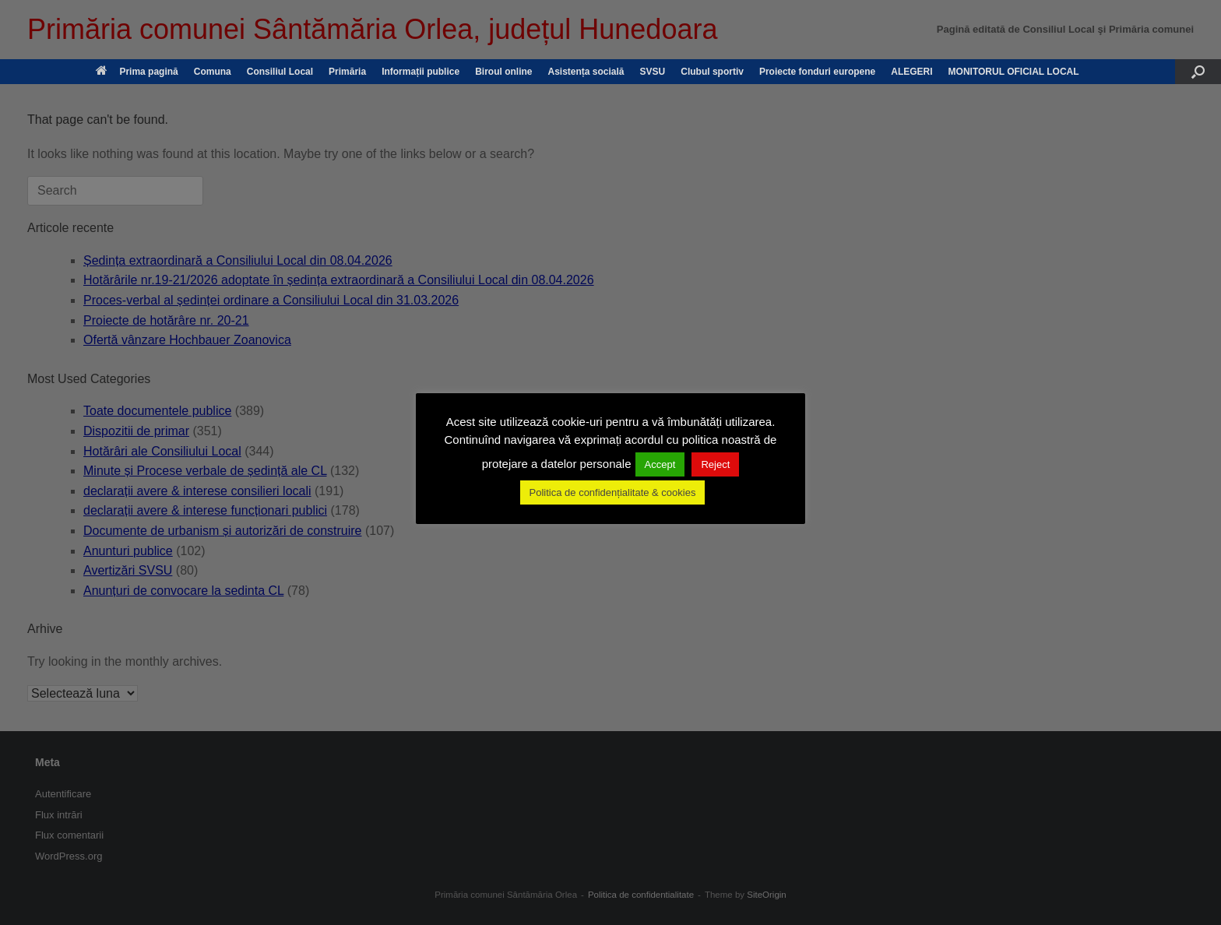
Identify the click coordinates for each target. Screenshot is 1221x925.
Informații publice (420, 71)
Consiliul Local (280, 71)
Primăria (347, 71)
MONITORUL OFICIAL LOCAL (1013, 71)
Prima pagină (137, 71)
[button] (1198, 71)
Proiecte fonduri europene (817, 71)
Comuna (212, 71)
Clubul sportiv (712, 71)
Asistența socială (585, 71)
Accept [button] (660, 464)
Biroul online (503, 71)
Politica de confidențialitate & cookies (613, 492)
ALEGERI (911, 71)
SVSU (653, 71)
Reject (715, 464)
